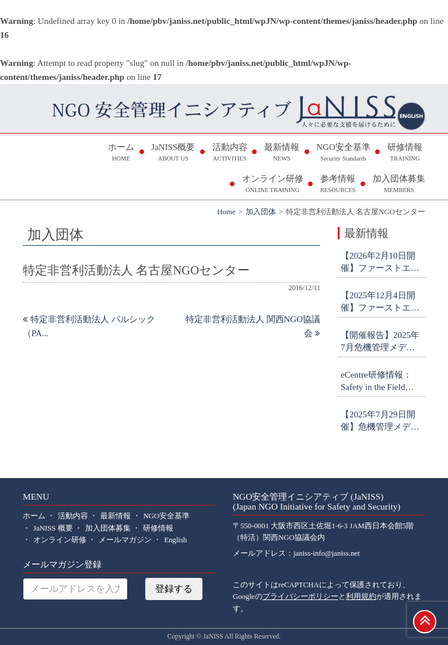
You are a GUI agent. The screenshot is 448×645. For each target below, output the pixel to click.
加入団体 (261, 212)
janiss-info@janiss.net (326, 553)
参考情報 (338, 185)
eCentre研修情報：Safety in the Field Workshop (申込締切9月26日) (381, 381)
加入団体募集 (399, 185)
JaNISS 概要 (53, 528)
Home (226, 212)
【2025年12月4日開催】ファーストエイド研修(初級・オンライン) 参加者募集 (381, 302)
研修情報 (404, 153)
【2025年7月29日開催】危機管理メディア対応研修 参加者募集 (381, 421)
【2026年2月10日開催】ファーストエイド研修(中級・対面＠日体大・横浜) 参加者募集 (381, 262)
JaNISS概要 (173, 153)
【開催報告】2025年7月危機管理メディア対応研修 (380, 342)
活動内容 (229, 153)
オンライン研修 (272, 185)
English (175, 540)
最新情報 (281, 153)
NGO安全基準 (343, 153)
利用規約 (361, 596)
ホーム (121, 153)
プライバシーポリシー (300, 596)
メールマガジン (125, 540)
